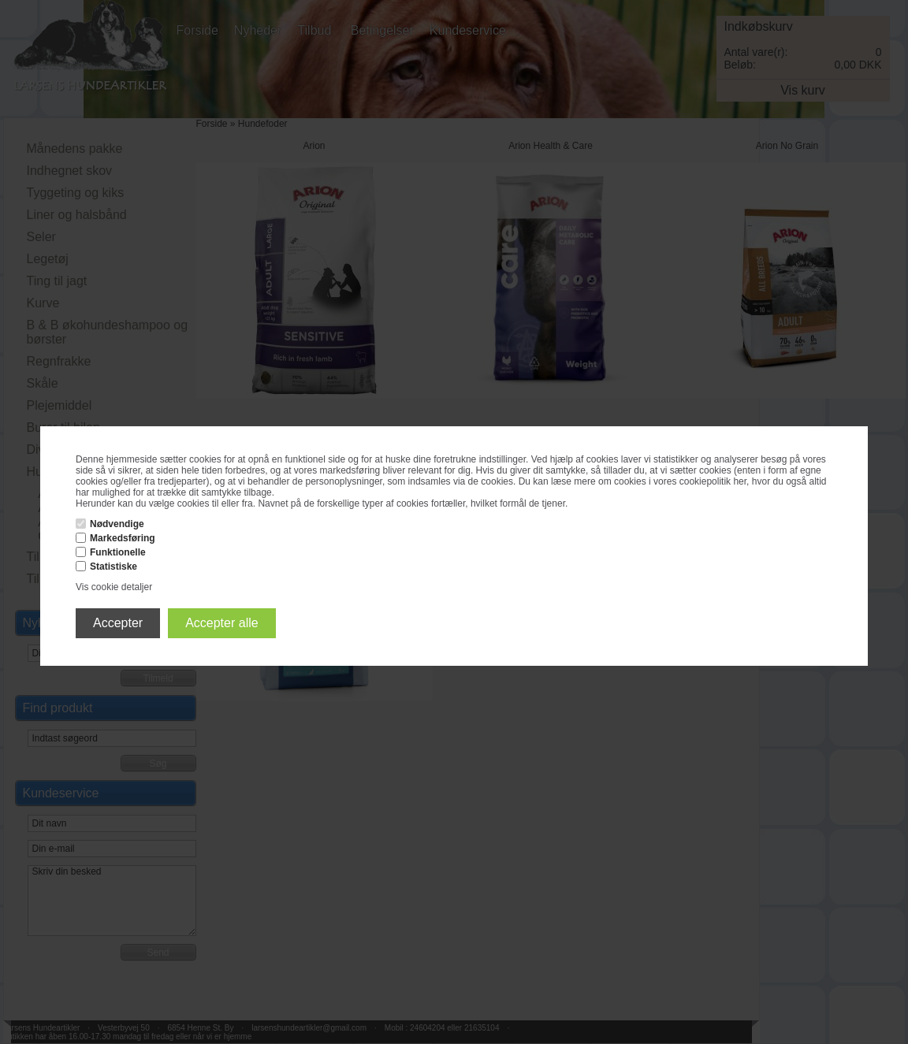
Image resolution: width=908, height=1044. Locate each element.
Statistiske (113, 566)
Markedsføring (122, 538)
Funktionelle (118, 552)
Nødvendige (117, 523)
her (739, 481)
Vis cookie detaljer (114, 587)
